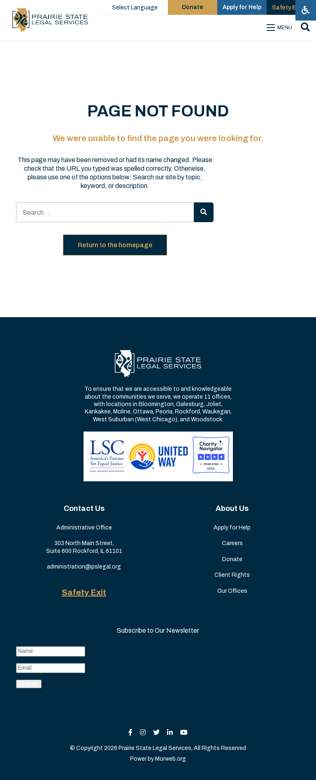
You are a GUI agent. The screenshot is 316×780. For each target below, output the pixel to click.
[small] (130, 732)
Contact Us (84, 508)
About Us (232, 508)
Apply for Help (232, 528)
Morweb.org (170, 759)
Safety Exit (84, 592)
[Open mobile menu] (281, 27)
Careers (232, 543)
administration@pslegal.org (84, 567)
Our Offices (232, 591)
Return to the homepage (115, 244)
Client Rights (232, 575)
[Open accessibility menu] (305, 10)
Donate (232, 559)
